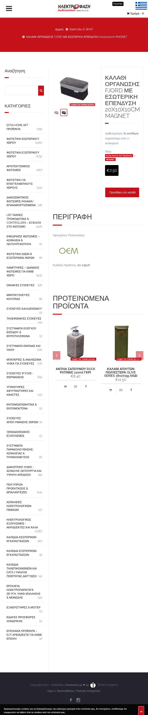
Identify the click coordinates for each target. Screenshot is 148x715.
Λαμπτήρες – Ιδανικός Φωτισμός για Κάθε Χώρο (23, 271)
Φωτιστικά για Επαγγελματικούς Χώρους (20, 183)
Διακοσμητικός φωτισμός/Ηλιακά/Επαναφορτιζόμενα (21, 201)
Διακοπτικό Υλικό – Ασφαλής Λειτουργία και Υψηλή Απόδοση (24, 470)
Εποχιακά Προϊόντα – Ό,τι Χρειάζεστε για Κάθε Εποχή (24, 634)
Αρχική (59, 29)
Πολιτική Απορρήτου (88, 690)
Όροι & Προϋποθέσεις (61, 690)
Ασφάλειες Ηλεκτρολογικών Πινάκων (19, 506)
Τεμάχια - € (135, 13)
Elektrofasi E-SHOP (81, 29)
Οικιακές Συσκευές (20, 285)
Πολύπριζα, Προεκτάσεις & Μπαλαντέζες (17, 488)
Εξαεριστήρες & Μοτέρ (23, 607)
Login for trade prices (82, 104)
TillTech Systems (104, 684)
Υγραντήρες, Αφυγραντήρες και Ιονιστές (20, 390)
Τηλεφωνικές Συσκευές (24, 318)
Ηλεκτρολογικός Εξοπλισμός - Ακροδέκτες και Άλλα (22, 523)
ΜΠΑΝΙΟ (110, 159)
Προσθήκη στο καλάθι (122, 192)
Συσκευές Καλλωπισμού (24, 308)
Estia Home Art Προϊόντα (119, 155)
